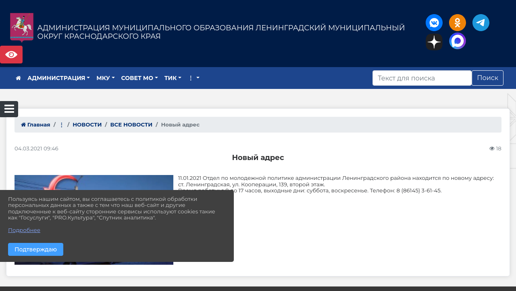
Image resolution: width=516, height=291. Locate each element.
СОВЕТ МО (137, 78)
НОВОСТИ (87, 124)
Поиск (487, 78)
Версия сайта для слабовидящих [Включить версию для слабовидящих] (11, 54)
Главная (35, 124)
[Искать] (422, 78)
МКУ (103, 78)
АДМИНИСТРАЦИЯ (56, 78)
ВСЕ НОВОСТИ (131, 124)
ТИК (170, 78)
